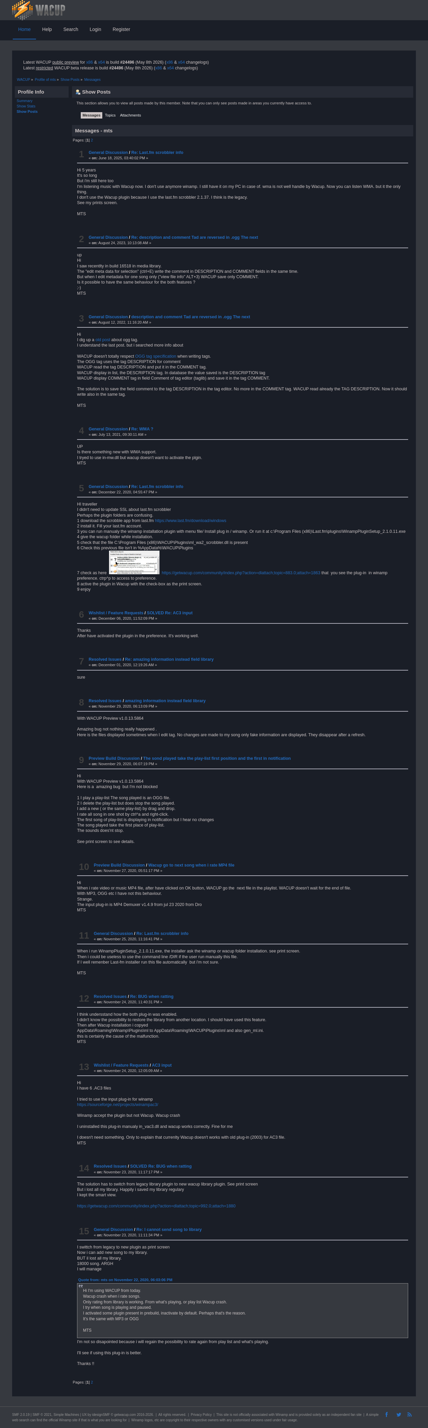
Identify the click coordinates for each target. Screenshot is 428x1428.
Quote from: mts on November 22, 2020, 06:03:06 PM (125, 1280)
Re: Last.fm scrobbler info (157, 152)
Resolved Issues (104, 659)
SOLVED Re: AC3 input (170, 613)
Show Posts (27, 111)
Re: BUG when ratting (152, 996)
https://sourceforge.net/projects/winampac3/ (117, 1104)
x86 (89, 62)
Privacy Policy (201, 1415)
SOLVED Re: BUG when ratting (161, 1166)
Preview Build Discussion (114, 758)
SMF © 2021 (42, 1415)
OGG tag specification (155, 356)
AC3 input (162, 1065)
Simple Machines (66, 1415)
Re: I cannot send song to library (169, 1229)
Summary (25, 101)
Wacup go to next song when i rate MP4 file (191, 865)
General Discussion (108, 152)
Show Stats (26, 106)
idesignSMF (101, 1415)
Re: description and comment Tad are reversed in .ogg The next (194, 237)
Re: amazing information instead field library (169, 659)
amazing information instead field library (165, 701)
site (226, 1415)
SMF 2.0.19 (21, 1415)
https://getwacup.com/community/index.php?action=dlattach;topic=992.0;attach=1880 (156, 1206)
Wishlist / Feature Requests (115, 613)
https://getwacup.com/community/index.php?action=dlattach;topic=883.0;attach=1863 (241, 573)
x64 (101, 62)
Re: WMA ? (142, 429)
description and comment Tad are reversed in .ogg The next (190, 317)
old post (103, 339)
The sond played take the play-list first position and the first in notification (217, 758)
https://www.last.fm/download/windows (190, 520)
